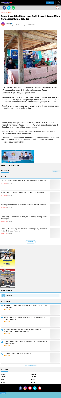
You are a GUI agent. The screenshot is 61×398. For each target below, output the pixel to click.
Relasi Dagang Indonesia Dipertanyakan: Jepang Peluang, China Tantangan (24, 218)
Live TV (49, 2)
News (3, 379)
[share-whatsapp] (13, 8)
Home (2, 12)
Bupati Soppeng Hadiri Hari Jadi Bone (17, 353)
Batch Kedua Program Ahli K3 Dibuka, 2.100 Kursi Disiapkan (22, 193)
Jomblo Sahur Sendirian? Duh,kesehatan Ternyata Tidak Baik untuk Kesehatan (26, 343)
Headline (33, 374)
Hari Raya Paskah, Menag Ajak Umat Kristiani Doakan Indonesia (24, 205)
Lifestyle (4, 377)
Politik (33, 379)
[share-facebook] (4, 8)
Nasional (9, 295)
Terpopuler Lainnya (30, 365)
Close (3, 393)
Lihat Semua (30, 241)
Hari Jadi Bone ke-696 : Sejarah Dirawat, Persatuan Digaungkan (23, 180)
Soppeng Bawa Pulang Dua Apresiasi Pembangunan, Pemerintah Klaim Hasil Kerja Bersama (24, 230)
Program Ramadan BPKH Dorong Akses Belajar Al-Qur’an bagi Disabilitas (26, 307)
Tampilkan (56, 171)
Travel (33, 382)
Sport (3, 382)
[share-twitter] (9, 8)
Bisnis (3, 374)
